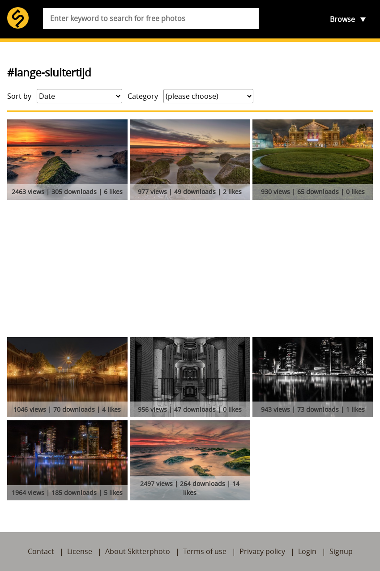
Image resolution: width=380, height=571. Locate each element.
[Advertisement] (190, 270)
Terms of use (204, 551)
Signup (341, 551)
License (79, 551)
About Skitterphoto (137, 551)
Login (307, 551)
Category (143, 96)
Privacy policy (262, 551)
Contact (41, 551)
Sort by (19, 96)
